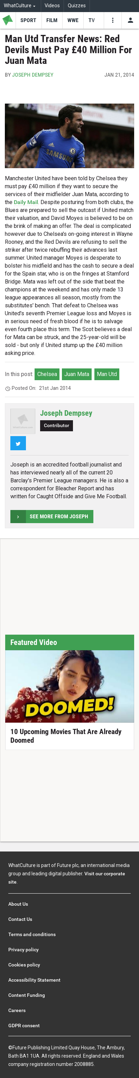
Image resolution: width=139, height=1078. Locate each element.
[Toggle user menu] (130, 20)
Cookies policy (24, 965)
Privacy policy (23, 949)
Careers (17, 1010)
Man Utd (107, 374)
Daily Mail (26, 202)
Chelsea (47, 374)
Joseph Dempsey (32, 74)
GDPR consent (24, 1025)
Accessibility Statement (34, 980)
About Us (18, 904)
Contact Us (20, 919)
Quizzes (77, 6)
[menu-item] (28, 20)
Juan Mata (76, 374)
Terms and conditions (32, 934)
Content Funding (26, 995)
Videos (52, 6)
